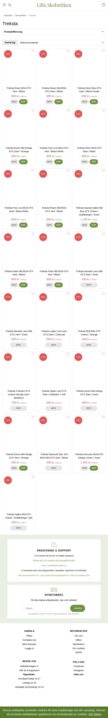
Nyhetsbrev (79, 644)
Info (14, 102)
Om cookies (78, 648)
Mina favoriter (29, 644)
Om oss (79, 635)
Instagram (78, 670)
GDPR (78, 652)
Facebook (79, 666)
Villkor (29, 635)
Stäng (97, 714)
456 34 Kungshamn (29, 670)
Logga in (29, 648)
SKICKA (78, 608)
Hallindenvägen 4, (29, 666)
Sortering (10, 42)
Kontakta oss (29, 640)
